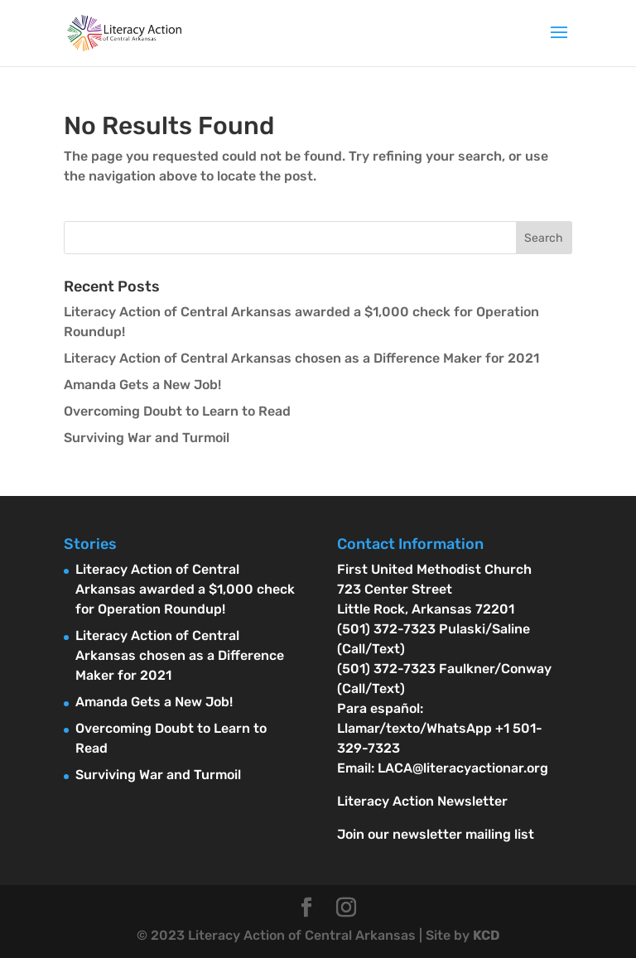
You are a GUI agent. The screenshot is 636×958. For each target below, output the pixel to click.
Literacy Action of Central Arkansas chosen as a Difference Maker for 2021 (301, 358)
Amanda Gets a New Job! (142, 384)
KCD (486, 935)
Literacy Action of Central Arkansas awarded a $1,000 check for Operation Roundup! (185, 589)
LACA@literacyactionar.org (463, 768)
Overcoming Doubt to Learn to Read (177, 411)
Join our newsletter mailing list (435, 834)
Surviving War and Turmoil (146, 437)
